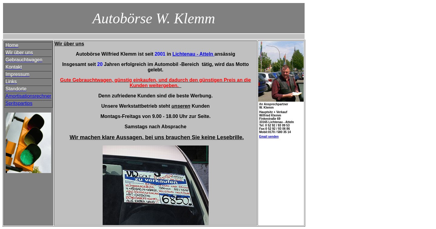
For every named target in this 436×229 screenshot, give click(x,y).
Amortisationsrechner (28, 96)
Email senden (269, 136)
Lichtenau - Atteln (192, 54)
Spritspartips (18, 103)
